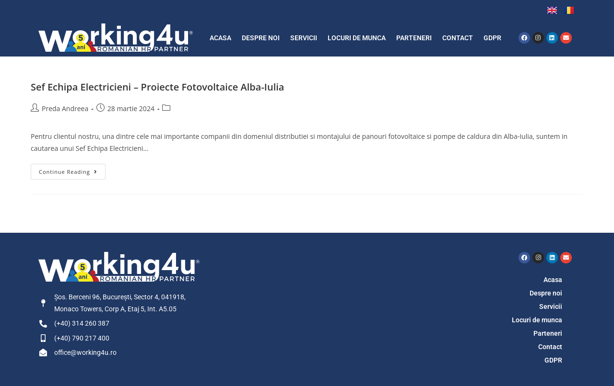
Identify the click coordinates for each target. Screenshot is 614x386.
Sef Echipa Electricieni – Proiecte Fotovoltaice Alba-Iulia (157, 86)
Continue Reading (72, 169)
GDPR (492, 38)
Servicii (303, 38)
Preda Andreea (65, 108)
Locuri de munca (357, 38)
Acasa (220, 38)
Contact (457, 38)
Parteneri (414, 38)
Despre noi (261, 38)
